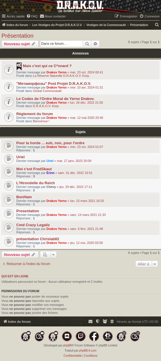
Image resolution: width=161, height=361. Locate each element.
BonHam (24, 197)
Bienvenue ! (41, 121)
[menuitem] (32, 16)
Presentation (27, 211)
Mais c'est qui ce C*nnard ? (47, 66)
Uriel (20, 157)
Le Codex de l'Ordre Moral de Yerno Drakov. (55, 99)
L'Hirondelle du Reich (35, 183)
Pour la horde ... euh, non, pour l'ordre (50, 143)
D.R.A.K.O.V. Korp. (46, 106)
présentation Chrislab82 (37, 239)
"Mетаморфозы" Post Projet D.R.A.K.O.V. (53, 83)
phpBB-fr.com (87, 350)
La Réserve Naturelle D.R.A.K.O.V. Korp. (61, 75)
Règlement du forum (34, 114)
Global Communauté (47, 91)
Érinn (51, 173)
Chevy (51, 186)
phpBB (67, 345)
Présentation (17, 36)
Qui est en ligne (15, 276)
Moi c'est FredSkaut (34, 169)
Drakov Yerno (57, 72)
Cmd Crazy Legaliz (33, 225)
